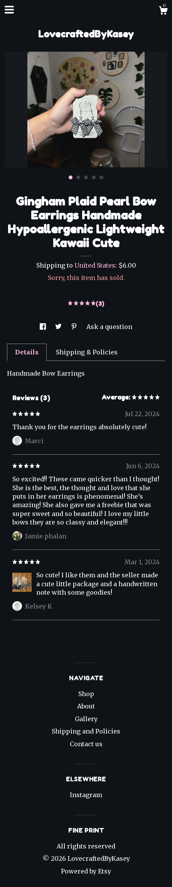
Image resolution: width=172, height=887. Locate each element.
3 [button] (86, 177)
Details (27, 352)
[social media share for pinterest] (75, 327)
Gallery (86, 719)
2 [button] (78, 177)
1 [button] (71, 177)
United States (94, 265)
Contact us (86, 744)
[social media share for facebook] (43, 327)
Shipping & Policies (87, 352)
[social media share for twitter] (59, 327)
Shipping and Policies (86, 731)
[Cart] (163, 11)
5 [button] (101, 177)
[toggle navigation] (9, 9)
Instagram (86, 795)
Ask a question (109, 327)
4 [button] (94, 177)
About (86, 706)
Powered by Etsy (86, 871)
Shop (86, 694)
